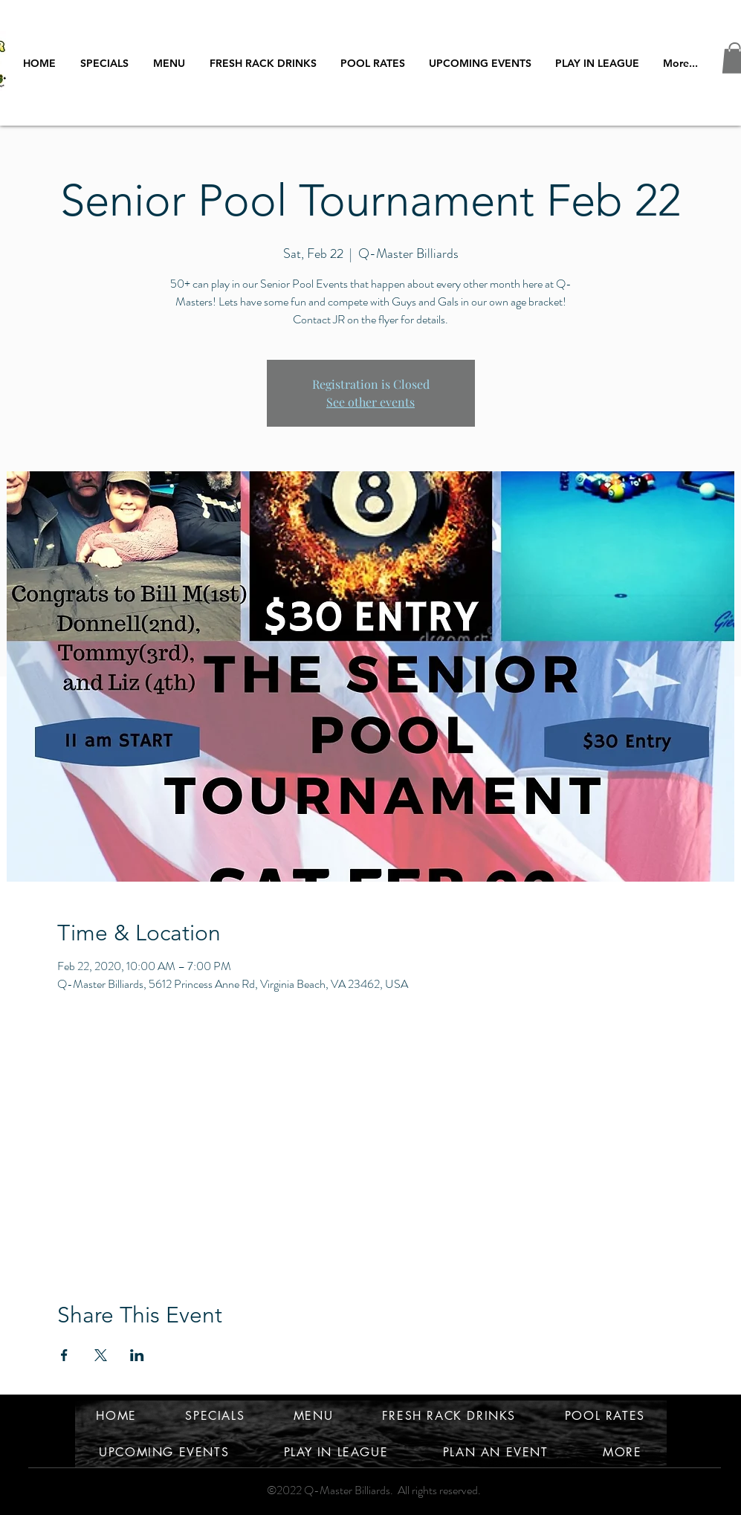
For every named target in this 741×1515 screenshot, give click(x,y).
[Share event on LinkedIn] (137, 1355)
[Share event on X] (101, 1355)
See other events (370, 402)
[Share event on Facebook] (64, 1355)
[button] (597, 62)
